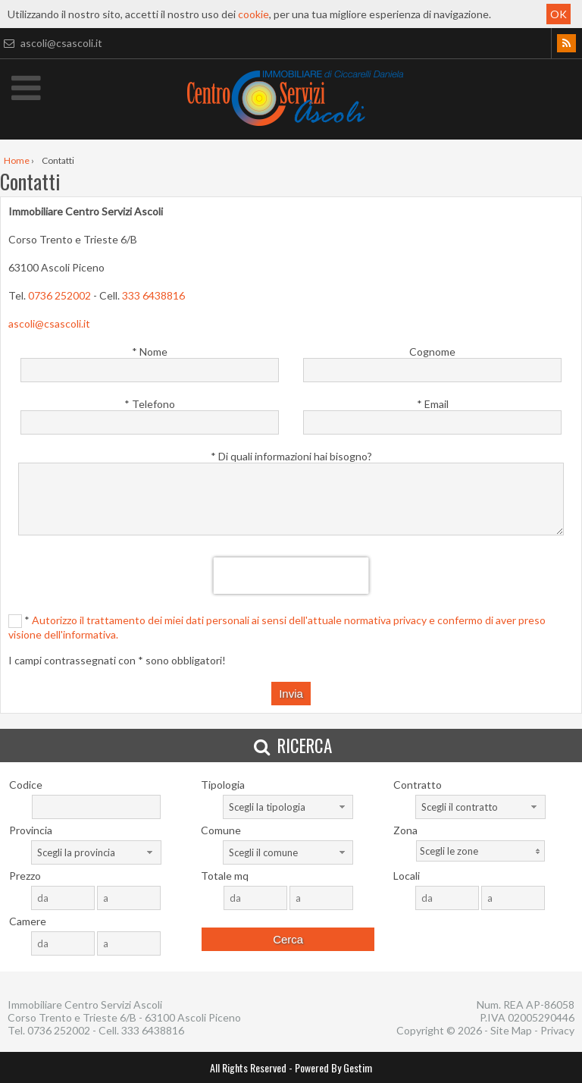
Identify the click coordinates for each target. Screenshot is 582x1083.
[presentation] (291, 575)
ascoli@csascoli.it (51, 42)
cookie (253, 14)
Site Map (511, 1030)
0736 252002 (59, 295)
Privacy (557, 1030)
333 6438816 (153, 295)
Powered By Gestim (333, 1067)
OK (558, 14)
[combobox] (288, 807)
